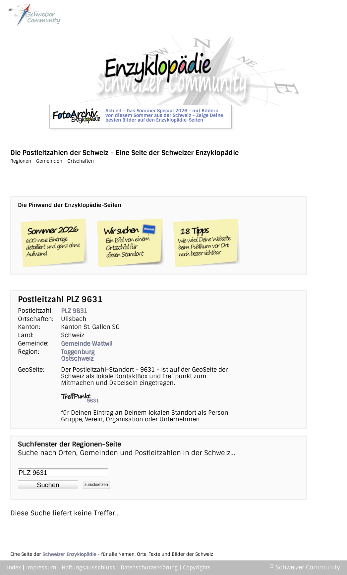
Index (14, 567)
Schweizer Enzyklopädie (69, 554)
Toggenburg (77, 352)
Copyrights (197, 567)
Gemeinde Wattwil (86, 343)
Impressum (41, 567)
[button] (48, 485)
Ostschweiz (77, 358)
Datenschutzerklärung (149, 567)
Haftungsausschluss (88, 567)
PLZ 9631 (74, 311)
